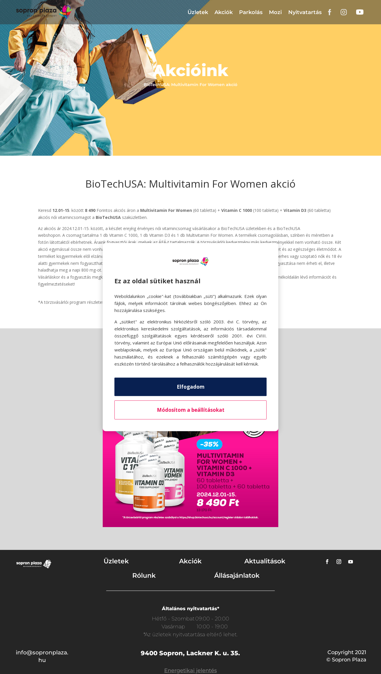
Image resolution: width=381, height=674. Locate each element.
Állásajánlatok (237, 575)
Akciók (223, 12)
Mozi (275, 12)
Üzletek (198, 12)
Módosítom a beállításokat (190, 410)
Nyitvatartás (305, 12)
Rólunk (144, 575)
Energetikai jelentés (190, 670)
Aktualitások (264, 561)
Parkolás (250, 12)
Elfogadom (191, 386)
